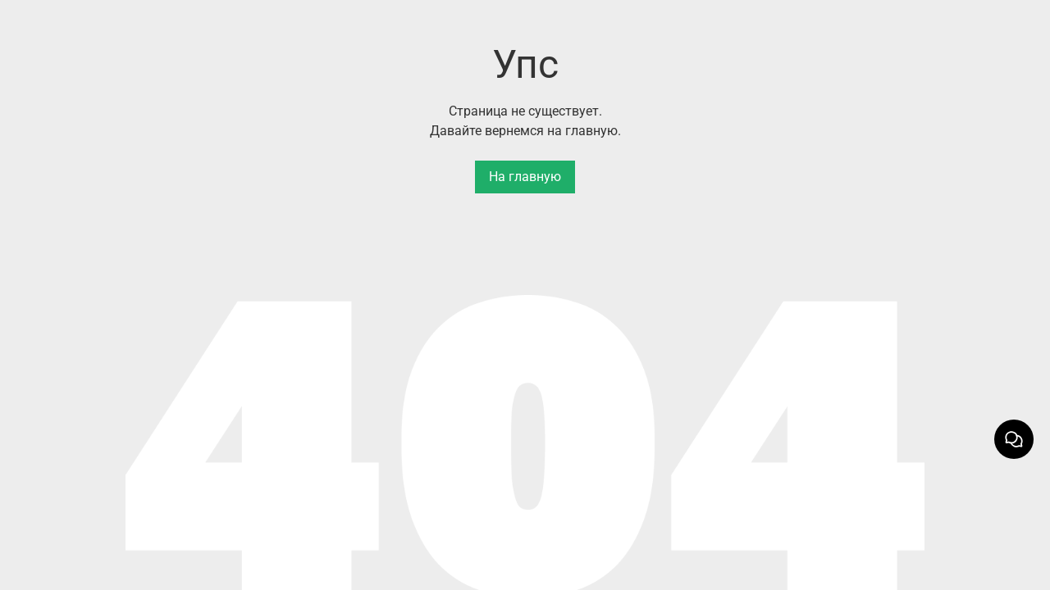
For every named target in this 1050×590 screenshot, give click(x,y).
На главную (525, 176)
